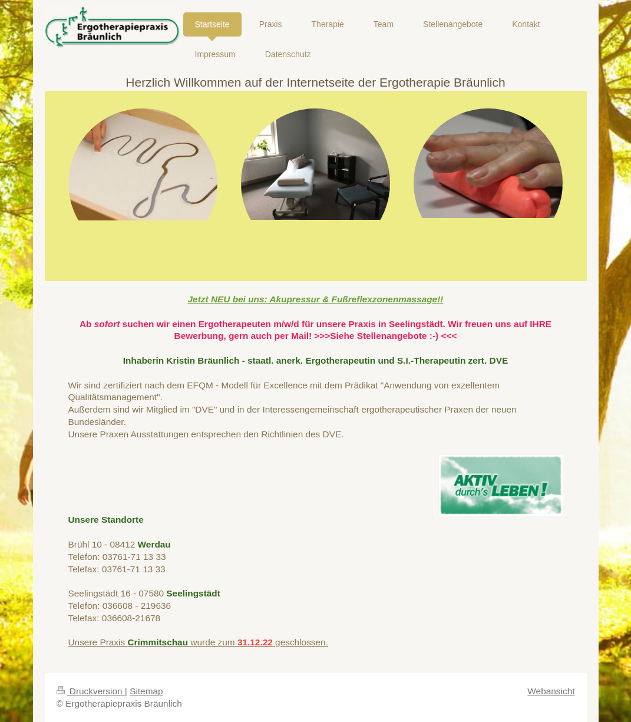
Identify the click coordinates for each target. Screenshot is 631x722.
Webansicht (550, 691)
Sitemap (146, 691)
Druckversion (91, 691)
